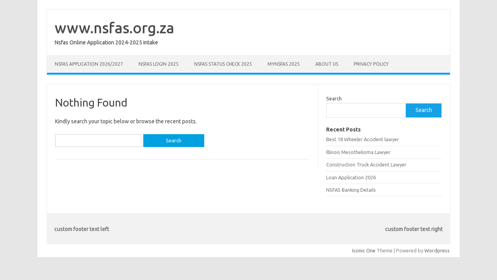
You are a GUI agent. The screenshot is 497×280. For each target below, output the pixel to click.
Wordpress (437, 250)
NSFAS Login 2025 (159, 63)
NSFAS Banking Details (351, 189)
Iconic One (363, 250)
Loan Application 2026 (351, 177)
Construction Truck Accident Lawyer (366, 164)
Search (334, 98)
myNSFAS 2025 (284, 63)
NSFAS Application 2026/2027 (89, 63)
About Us (326, 63)
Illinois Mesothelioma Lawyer (358, 152)
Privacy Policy (371, 63)
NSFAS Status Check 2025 (223, 63)
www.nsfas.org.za (114, 27)
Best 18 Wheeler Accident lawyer (362, 139)
